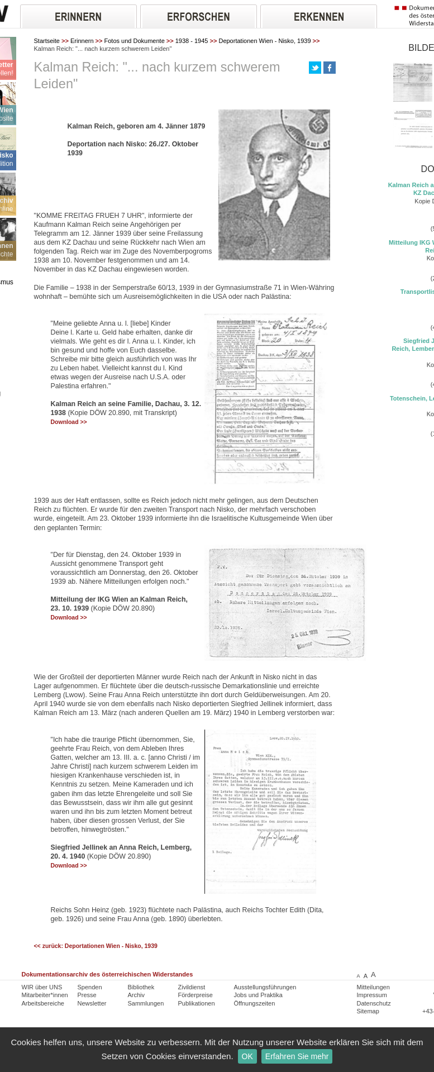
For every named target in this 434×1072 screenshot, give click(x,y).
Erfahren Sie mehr (297, 1056)
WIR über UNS (42, 987)
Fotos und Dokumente (134, 40)
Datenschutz (374, 1003)
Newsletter (92, 1003)
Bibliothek (141, 987)
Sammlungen (146, 1003)
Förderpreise (195, 995)
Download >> (69, 422)
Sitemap (368, 1011)
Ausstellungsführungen (265, 987)
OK (247, 1056)
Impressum (372, 995)
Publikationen (196, 1003)
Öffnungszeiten (254, 1003)
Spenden (90, 987)
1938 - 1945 (191, 40)
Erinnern (82, 40)
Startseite (47, 40)
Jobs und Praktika (258, 995)
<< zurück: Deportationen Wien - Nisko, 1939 (96, 946)
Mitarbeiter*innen (45, 995)
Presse (87, 995)
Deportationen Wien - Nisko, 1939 (264, 40)
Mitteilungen (373, 987)
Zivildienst (192, 987)
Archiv (136, 995)
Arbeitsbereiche (43, 1003)
